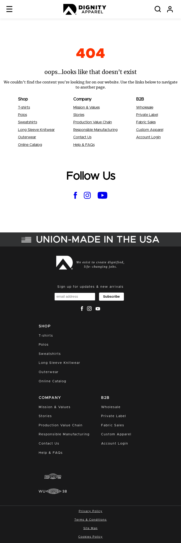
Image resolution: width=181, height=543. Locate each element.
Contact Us (82, 137)
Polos (22, 115)
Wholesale (144, 107)
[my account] (170, 9)
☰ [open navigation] (9, 9)
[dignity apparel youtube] (102, 196)
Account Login (148, 137)
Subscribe (111, 296)
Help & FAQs (84, 145)
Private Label (147, 115)
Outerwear (27, 137)
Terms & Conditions (90, 519)
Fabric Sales (146, 122)
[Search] (157, 9)
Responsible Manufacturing (95, 130)
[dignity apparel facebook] (75, 196)
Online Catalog (30, 145)
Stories (78, 115)
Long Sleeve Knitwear (36, 130)
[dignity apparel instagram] (87, 196)
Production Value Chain (92, 122)
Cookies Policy (90, 536)
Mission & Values (86, 107)
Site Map (90, 528)
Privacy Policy (90, 511)
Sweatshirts (27, 122)
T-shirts (24, 107)
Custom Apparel (149, 130)
